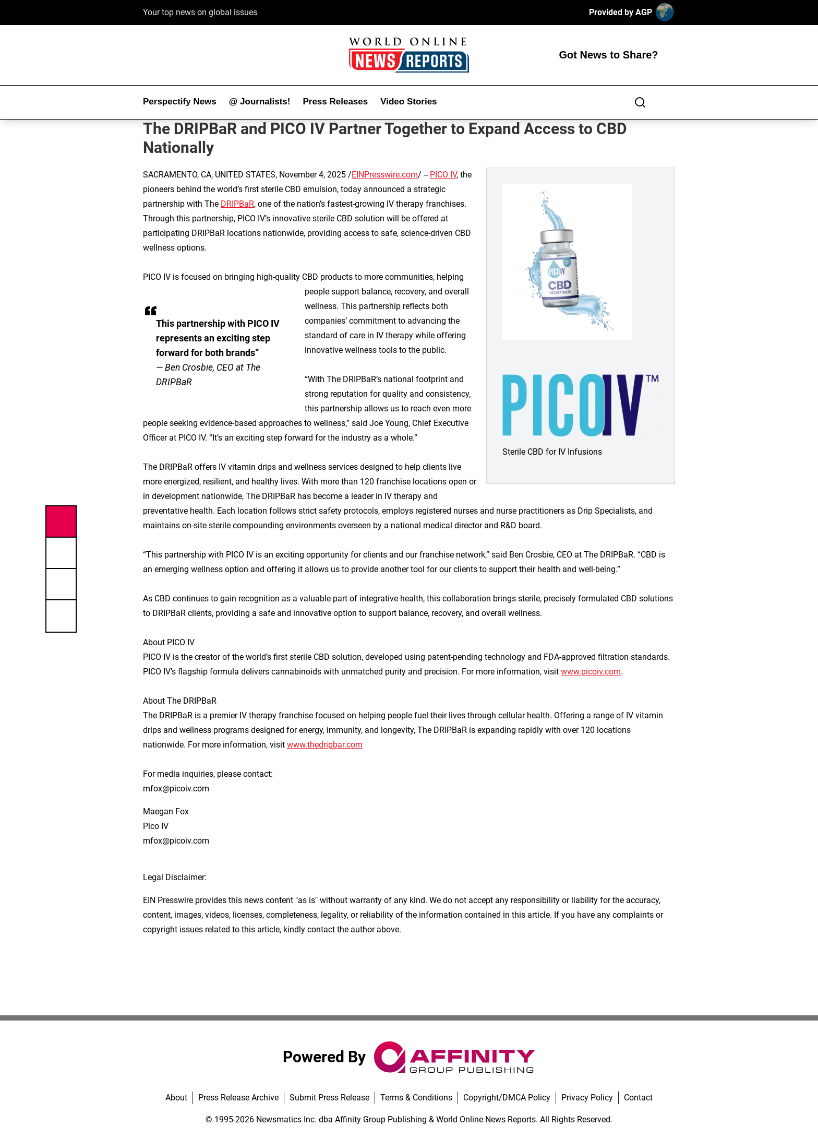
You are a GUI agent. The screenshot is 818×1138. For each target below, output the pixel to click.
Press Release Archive (238, 1098)
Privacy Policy (587, 1098)
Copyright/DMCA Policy (506, 1098)
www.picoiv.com (591, 672)
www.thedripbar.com (325, 745)
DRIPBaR (237, 204)
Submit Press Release (329, 1098)
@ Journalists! (260, 101)
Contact (638, 1098)
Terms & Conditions (416, 1098)
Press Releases (335, 101)
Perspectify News (179, 101)
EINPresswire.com (385, 175)
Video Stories (408, 101)
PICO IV (443, 175)
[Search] (640, 102)
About (176, 1098)
